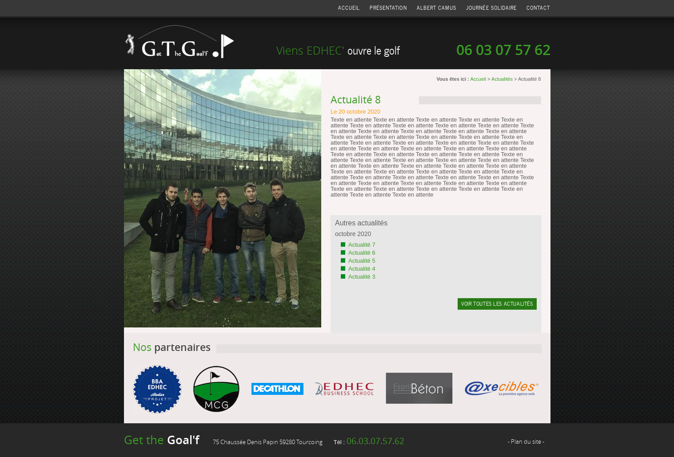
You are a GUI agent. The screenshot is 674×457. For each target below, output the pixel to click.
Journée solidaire (491, 8)
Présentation (388, 8)
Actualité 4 (361, 268)
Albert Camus (437, 8)
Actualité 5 (361, 260)
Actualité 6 (361, 252)
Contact (538, 8)
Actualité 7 (361, 244)
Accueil (349, 8)
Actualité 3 (361, 276)
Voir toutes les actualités (497, 303)
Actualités (502, 79)
